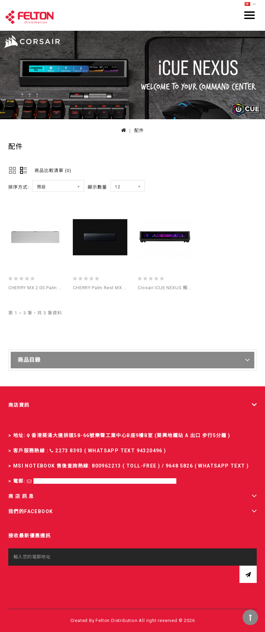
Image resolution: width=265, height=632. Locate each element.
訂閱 (248, 574)
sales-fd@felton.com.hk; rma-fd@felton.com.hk (104, 481)
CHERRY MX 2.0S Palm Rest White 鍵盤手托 (55, 287)
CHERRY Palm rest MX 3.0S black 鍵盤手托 (119, 287)
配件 (139, 130)
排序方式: (18, 187)
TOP (250, 617)
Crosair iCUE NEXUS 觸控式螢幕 (172, 287)
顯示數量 (97, 187)
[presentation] (60, 579)
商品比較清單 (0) (53, 170)
